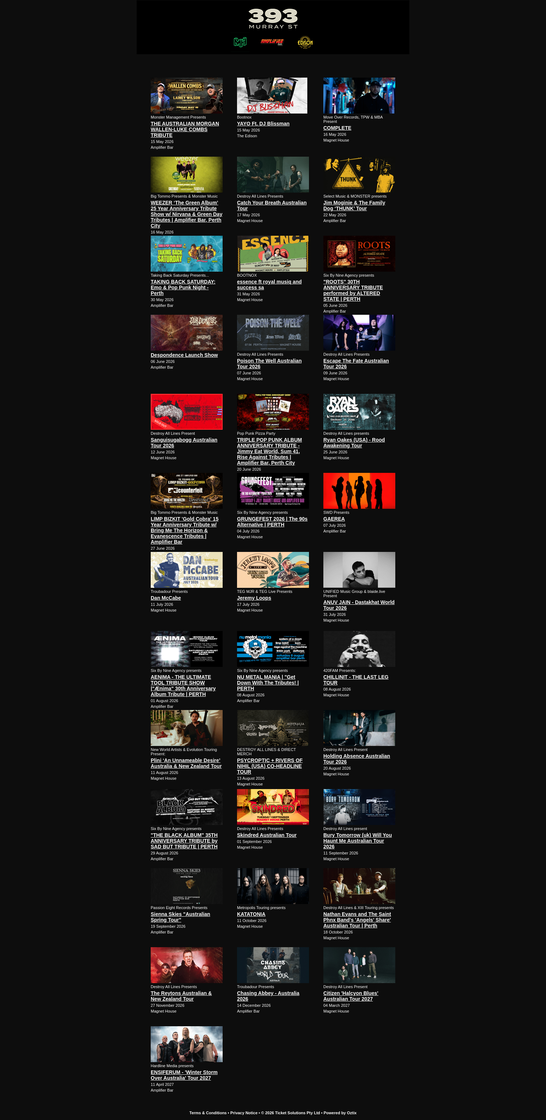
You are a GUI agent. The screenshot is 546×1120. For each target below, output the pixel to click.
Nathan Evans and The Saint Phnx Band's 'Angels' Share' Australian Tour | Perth (357, 919)
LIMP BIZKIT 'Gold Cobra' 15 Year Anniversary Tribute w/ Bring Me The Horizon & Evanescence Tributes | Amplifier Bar (184, 530)
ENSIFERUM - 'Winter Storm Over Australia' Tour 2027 (184, 1075)
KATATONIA (251, 914)
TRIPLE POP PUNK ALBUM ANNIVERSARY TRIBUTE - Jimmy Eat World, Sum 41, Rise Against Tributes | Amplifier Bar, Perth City (269, 451)
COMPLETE (337, 128)
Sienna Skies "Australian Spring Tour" (180, 917)
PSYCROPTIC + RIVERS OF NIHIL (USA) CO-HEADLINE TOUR (269, 766)
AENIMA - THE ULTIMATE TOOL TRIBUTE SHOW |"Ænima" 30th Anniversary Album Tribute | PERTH (183, 685)
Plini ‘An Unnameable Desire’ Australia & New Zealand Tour (186, 763)
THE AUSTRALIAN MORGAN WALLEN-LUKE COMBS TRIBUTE (185, 129)
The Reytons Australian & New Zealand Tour (181, 996)
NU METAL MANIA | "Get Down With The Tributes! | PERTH (268, 682)
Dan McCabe (166, 598)
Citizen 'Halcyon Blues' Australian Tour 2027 (350, 996)
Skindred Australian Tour (267, 835)
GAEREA (334, 519)
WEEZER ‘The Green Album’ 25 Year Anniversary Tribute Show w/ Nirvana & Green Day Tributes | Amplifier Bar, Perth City (186, 214)
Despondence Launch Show (184, 355)
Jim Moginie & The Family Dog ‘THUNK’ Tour (354, 205)
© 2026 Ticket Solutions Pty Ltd (290, 1113)
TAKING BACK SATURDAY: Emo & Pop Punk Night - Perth (183, 287)
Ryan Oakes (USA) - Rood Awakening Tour (354, 442)
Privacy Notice (244, 1113)
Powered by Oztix (340, 1113)
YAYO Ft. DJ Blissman (263, 123)
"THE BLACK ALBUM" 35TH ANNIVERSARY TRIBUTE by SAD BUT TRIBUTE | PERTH (184, 840)
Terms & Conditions (208, 1113)
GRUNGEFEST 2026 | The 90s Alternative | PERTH (272, 521)
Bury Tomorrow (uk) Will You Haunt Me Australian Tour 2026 (357, 840)
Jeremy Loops (254, 598)
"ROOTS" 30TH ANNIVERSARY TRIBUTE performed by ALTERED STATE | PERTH (353, 290)
